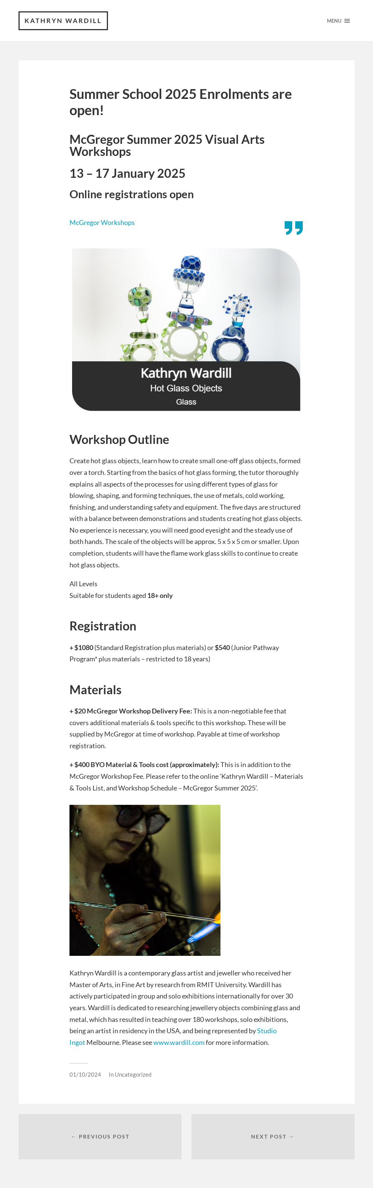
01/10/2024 (85, 1074)
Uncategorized (133, 1074)
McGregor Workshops (102, 222)
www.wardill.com (179, 1042)
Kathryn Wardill (63, 21)
